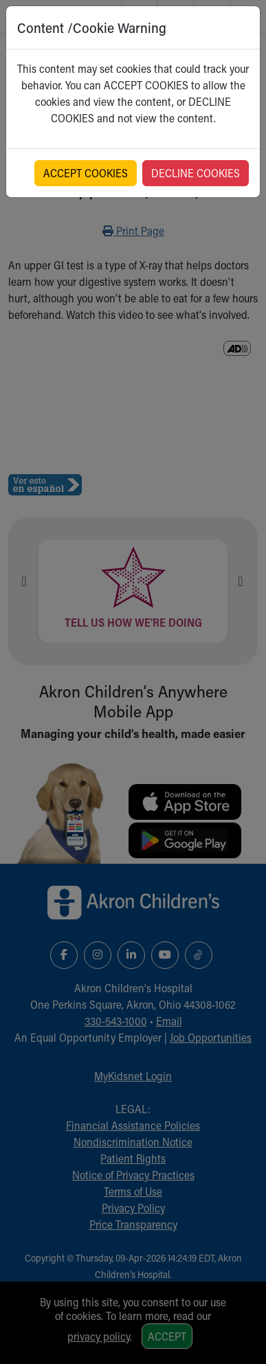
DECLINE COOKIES (195, 173)
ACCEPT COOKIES (85, 173)
